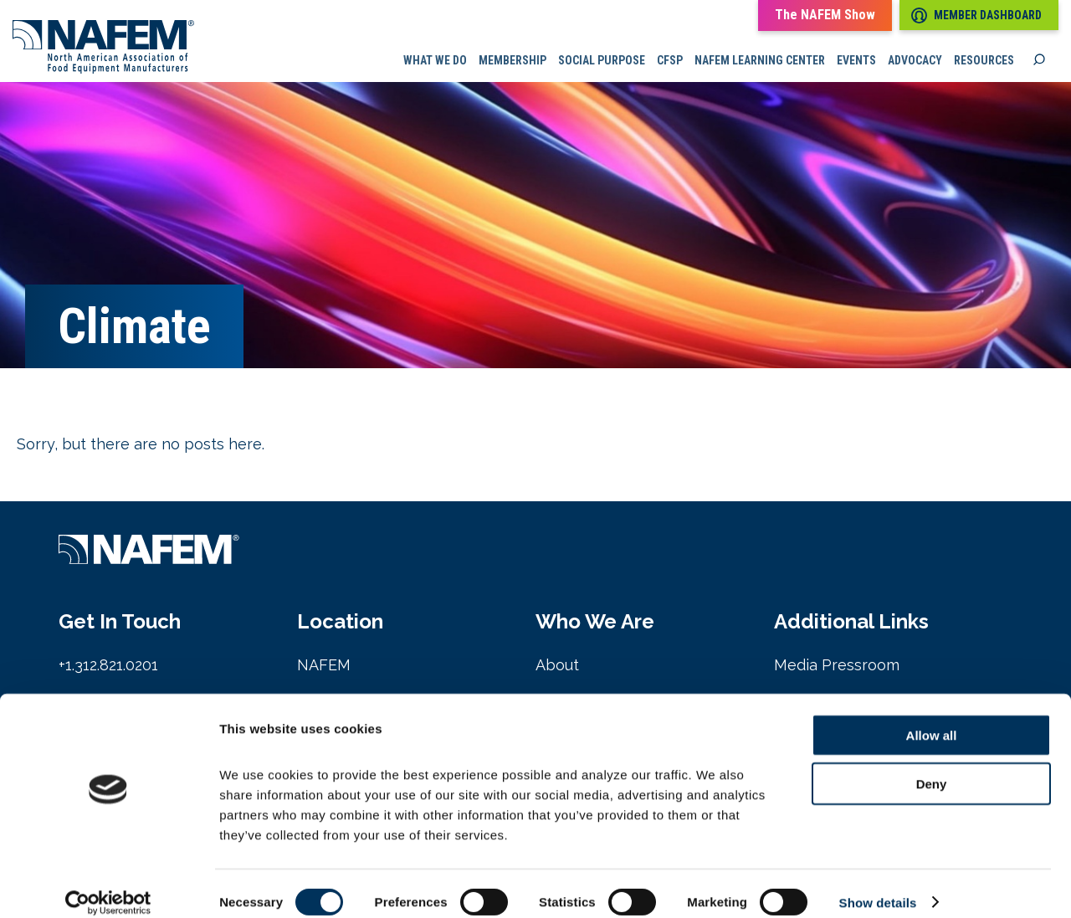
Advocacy (915, 63)
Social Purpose (601, 63)
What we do (435, 63)
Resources (984, 63)
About (557, 668)
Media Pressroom (836, 668)
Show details (878, 885)
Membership (512, 63)
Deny (931, 767)
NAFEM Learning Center (759, 63)
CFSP (670, 63)
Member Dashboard (976, 15)
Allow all (931, 717)
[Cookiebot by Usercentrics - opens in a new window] (108, 885)
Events (856, 63)
